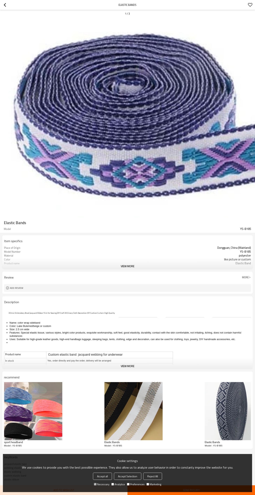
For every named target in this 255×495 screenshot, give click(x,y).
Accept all (102, 476)
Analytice (118, 484)
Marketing (154, 484)
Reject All (152, 476)
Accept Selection (127, 476)
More (245, 277)
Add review (16, 288)
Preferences (136, 484)
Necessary (101, 484)
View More (127, 266)
